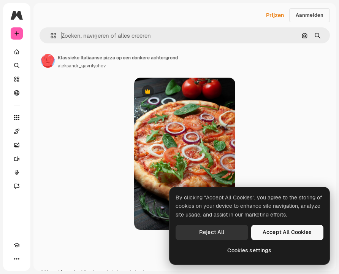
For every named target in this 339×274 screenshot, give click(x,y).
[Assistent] (17, 186)
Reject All (211, 232)
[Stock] (17, 79)
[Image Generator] (17, 145)
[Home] (17, 52)
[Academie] (17, 245)
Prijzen (275, 15)
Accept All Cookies (287, 232)
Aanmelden (309, 15)
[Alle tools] (17, 118)
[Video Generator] (17, 159)
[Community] (17, 93)
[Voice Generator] (17, 172)
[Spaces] (17, 131)
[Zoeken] (17, 65)
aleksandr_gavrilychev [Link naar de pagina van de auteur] (82, 66)
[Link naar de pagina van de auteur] (48, 61)
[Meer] (17, 259)
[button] (50, 35)
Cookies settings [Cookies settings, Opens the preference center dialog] (249, 250)
